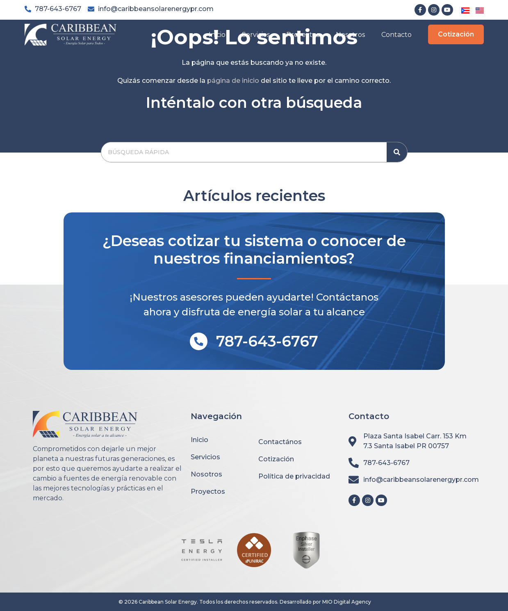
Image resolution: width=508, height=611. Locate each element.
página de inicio (233, 80)
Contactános (280, 442)
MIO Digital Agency (346, 602)
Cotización (276, 459)
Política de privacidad (294, 476)
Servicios (256, 35)
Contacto (396, 35)
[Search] (397, 152)
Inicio (217, 35)
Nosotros (350, 35)
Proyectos (302, 35)
